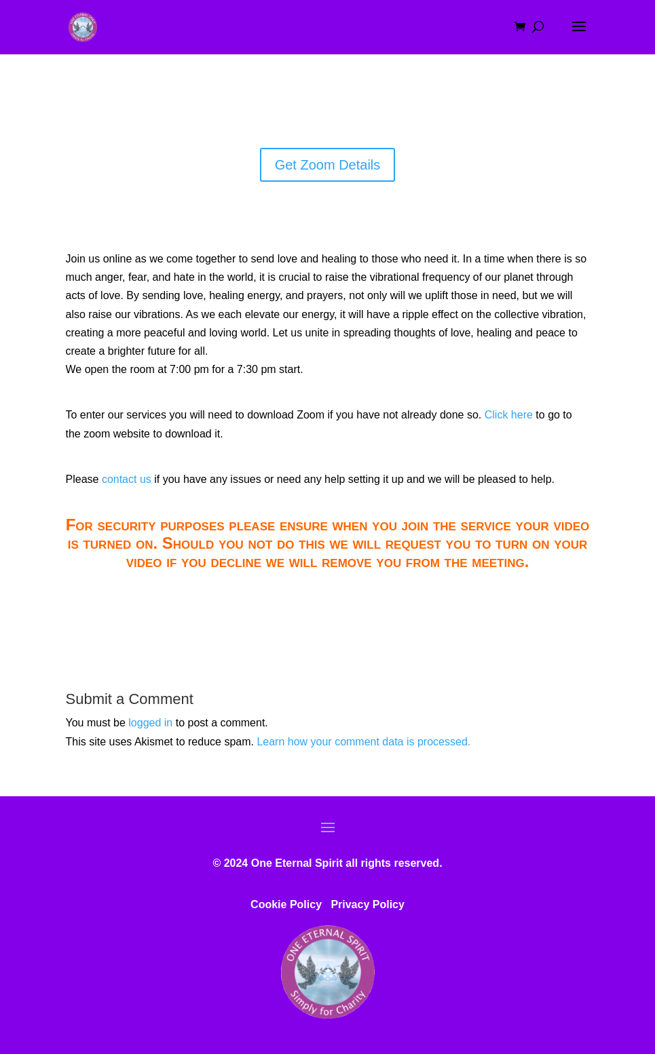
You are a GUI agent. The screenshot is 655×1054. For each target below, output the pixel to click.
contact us (126, 479)
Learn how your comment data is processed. (363, 741)
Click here (509, 415)
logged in (150, 722)
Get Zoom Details (328, 164)
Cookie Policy (286, 904)
